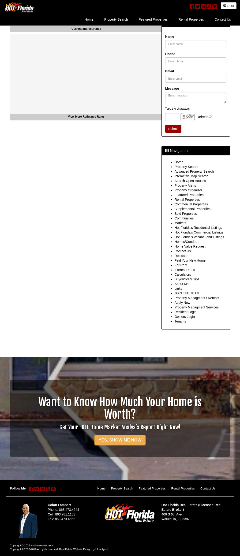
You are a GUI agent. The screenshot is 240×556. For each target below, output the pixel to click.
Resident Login (185, 312)
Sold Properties (186, 213)
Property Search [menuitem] (116, 19)
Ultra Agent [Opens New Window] (101, 549)
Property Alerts (185, 185)
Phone (170, 54)
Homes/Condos (186, 242)
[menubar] (157, 19)
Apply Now (182, 302)
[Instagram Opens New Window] (214, 6)
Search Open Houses (190, 181)
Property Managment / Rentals (197, 298)
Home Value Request (190, 246)
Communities (184, 218)
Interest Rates (185, 270)
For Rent (181, 265)
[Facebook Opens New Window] (192, 6)
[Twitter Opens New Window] (197, 6)
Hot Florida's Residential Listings (198, 228)
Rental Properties (187, 199)
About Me (182, 284)
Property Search (186, 167)
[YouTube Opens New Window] (209, 6)
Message (172, 88)
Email (228, 5)
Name (169, 36)
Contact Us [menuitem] (223, 19)
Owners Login (185, 317)
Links (178, 288)
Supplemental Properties (192, 209)
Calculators (183, 274)
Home (179, 162)
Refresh (202, 117)
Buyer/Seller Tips (187, 279)
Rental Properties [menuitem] (191, 19)
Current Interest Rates (86, 28)
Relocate (181, 256)
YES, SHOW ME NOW (119, 440)
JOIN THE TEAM (187, 293)
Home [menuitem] (89, 19)
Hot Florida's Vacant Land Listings (199, 237)
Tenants (180, 321)
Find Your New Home (190, 260)
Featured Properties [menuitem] (153, 19)
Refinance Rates (94, 116)
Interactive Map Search (191, 176)
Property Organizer (188, 190)
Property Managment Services (197, 307)
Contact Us (183, 251)
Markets (180, 223)
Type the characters (177, 108)
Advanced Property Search (194, 171)
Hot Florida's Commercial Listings (199, 232)
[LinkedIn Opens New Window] (203, 6)
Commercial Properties (191, 204)
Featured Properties (189, 195)
